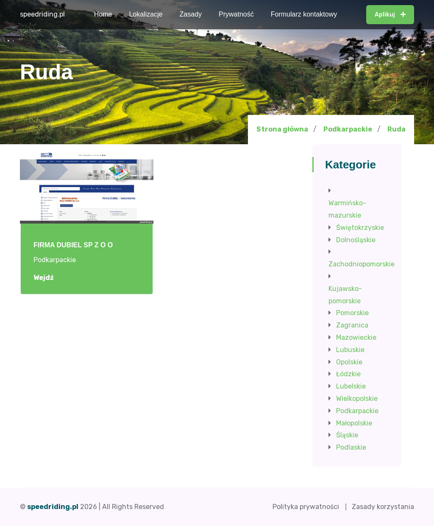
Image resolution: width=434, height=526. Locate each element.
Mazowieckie (356, 337)
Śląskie (347, 435)
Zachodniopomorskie (361, 264)
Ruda (396, 129)
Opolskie (349, 362)
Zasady (191, 14)
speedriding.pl (42, 14)
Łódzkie (348, 374)
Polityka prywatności (306, 507)
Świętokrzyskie (360, 228)
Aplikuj (390, 14)
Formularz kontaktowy (304, 14)
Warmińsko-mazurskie (347, 209)
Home (103, 14)
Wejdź (48, 277)
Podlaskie (351, 447)
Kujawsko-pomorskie (345, 295)
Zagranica (352, 325)
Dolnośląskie (356, 240)
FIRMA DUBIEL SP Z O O (73, 245)
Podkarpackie (347, 129)
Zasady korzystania (383, 507)
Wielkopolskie (357, 398)
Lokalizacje (145, 14)
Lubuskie (350, 350)
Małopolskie (354, 423)
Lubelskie (351, 386)
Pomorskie (352, 313)
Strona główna (282, 129)
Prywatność (236, 14)
